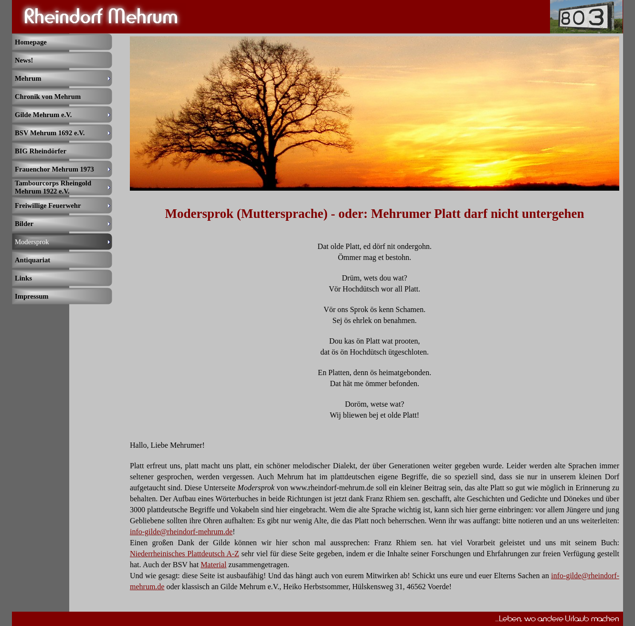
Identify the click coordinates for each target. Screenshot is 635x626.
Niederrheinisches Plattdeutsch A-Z (184, 554)
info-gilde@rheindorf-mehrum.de (181, 532)
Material (213, 565)
